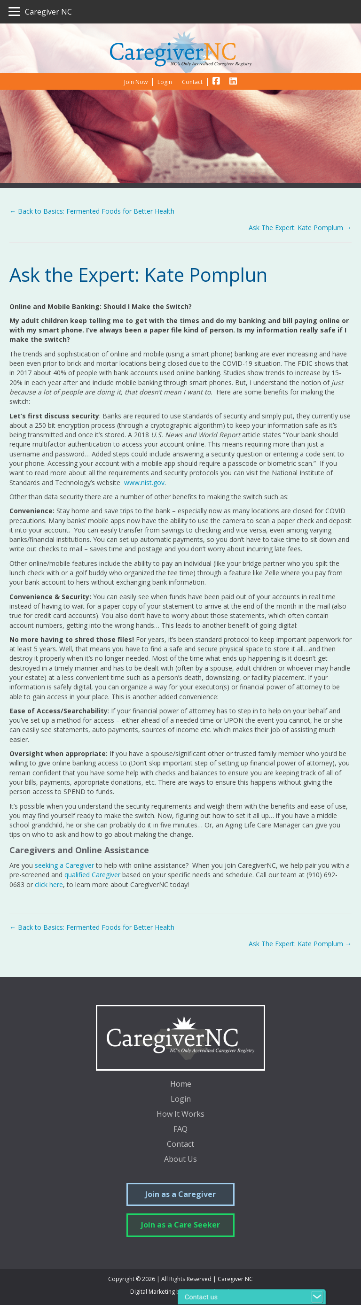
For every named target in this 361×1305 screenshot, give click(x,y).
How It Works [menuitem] (180, 1114)
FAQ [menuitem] (180, 1129)
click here (49, 884)
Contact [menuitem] (180, 1144)
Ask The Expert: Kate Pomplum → (300, 227)
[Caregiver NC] (40, 12)
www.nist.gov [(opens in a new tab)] (143, 482)
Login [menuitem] (181, 1099)
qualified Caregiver (92, 874)
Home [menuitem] (180, 1084)
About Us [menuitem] (180, 1159)
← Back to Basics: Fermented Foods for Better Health (91, 211)
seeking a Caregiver (64, 865)
